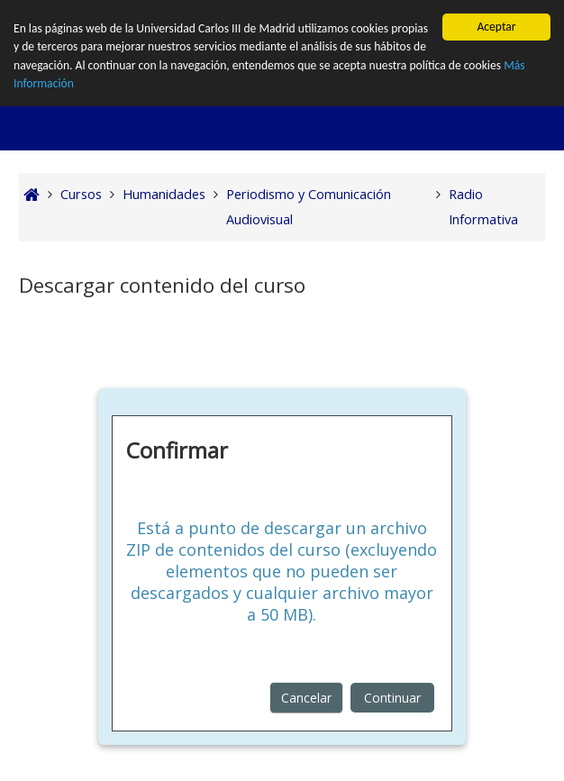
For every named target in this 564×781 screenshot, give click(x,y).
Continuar (392, 697)
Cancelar (306, 697)
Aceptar (496, 26)
